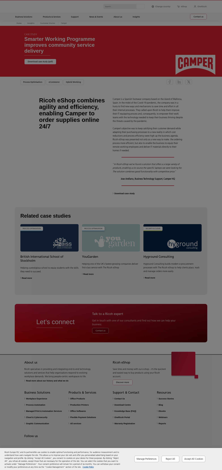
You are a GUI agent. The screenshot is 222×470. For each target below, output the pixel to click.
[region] (111, 459)
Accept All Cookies (193, 458)
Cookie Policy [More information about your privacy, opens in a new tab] (88, 467)
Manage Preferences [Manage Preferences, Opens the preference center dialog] (146, 458)
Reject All (170, 458)
